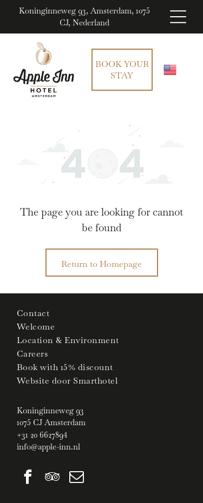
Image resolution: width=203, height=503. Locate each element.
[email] (76, 478)
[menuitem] (101, 313)
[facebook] (27, 478)
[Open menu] (178, 17)
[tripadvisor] (52, 478)
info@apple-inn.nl (48, 446)
